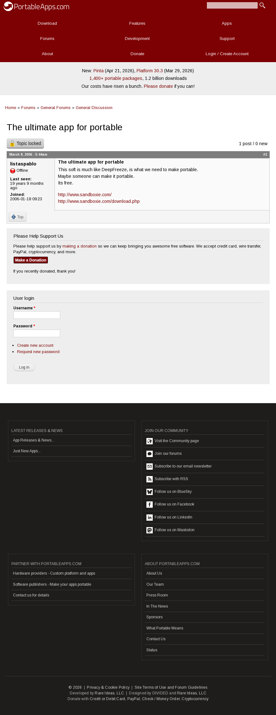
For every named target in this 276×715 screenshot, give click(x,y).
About (47, 53)
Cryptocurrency (195, 699)
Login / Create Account (227, 53)
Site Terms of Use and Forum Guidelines (171, 687)
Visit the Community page (172, 441)
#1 (265, 154)
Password (24, 326)
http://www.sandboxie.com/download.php (99, 201)
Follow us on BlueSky (169, 492)
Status (151, 650)
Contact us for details (31, 595)
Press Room (157, 595)
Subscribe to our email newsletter (179, 466)
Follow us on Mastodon (170, 530)
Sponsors (154, 617)
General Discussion (94, 107)
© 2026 (75, 687)
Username (24, 308)
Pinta (98, 70)
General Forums (56, 107)
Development (137, 38)
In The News (157, 606)
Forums (47, 38)
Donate (137, 53)
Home (10, 107)
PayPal (133, 699)
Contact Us (155, 639)
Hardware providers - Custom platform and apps (54, 573)
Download (47, 23)
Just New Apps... (27, 451)
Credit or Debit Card (107, 699)
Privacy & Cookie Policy (108, 687)
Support (227, 38)
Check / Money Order (161, 699)
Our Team (155, 584)
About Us (154, 573)
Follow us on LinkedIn (169, 517)
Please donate (158, 86)
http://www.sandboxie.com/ (85, 194)
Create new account (35, 345)
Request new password (38, 351)
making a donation (79, 246)
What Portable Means (164, 628)
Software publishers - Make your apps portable (52, 584)
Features (137, 23)
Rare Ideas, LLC (109, 693)
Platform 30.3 (150, 70)
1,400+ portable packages (115, 78)
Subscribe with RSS (167, 479)
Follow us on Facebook (170, 504)
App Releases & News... (33, 440)
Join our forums (164, 454)
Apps (227, 23)
